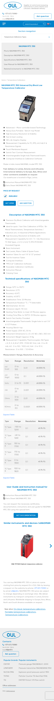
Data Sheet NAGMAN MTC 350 (17, 185)
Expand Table (8, 415)
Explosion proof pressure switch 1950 (34, 672)
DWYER (7, 664)
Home (4, 80)
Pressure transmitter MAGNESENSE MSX (35, 668)
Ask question (43, 16)
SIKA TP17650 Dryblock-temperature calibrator (26, 564)
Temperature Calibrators (16, 80)
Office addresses (9, 685)
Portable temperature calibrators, (20, 612)
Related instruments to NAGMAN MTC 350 (21, 69)
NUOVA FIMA (9, 672)
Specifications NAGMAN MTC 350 (18, 60)
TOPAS (6, 676)
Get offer (9, 203)
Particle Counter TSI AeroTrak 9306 (33, 676)
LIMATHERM (8, 668)
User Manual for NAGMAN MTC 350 (18, 64)
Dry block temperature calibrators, (30, 609)
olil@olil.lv (9, 19)
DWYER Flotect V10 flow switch (31, 680)
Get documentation (26, 515)
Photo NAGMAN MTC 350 (14, 51)
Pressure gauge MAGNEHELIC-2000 (33, 664)
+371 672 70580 (11, 14)
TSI (5, 680)
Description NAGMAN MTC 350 (16, 55)
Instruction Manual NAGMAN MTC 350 (19, 182)
